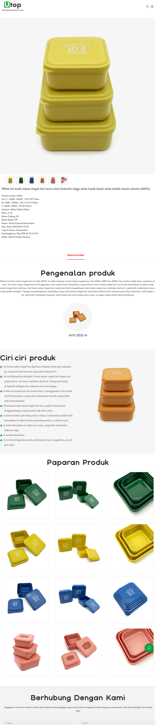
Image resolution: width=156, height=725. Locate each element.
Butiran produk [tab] (75, 255)
